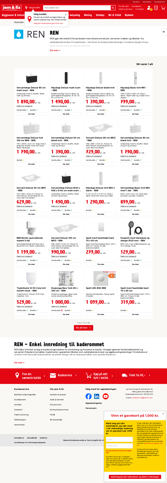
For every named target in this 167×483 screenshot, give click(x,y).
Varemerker (19, 425)
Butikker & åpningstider (25, 394)
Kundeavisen (20, 400)
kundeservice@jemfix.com (142, 398)
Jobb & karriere (125, 9)
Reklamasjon (20, 420)
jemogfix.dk (32, 438)
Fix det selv (124, 6)
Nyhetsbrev (147, 2)
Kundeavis (136, 6)
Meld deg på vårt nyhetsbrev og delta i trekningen (135, 477)
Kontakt (17, 405)
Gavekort (136, 2)
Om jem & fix (55, 405)
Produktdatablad (109, 272)
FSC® (52, 415)
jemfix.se (43, 438)
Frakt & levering (21, 415)
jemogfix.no (19, 438)
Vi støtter (139, 9)
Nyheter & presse (58, 394)
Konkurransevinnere (59, 410)
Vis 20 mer (81, 328)
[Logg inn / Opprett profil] (149, 8)
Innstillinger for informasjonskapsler (30, 442)
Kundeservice (159, 2)
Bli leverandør (56, 420)
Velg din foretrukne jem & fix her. (48, 23)
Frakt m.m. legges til (24, 106)
